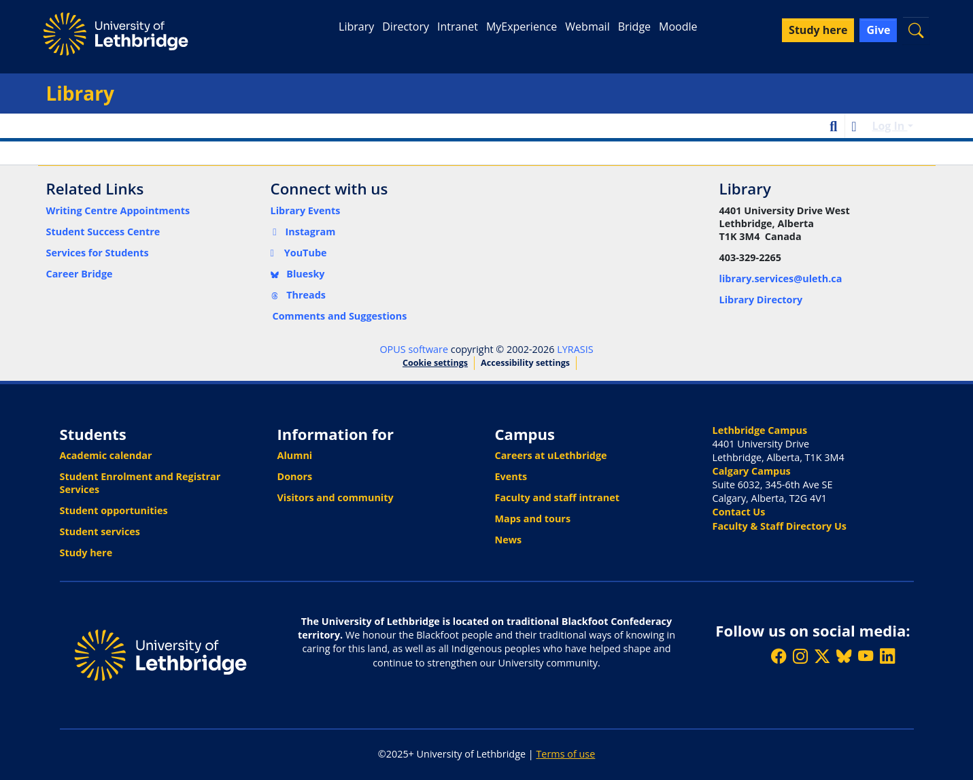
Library (356, 26)
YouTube (299, 252)
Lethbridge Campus (760, 430)
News (508, 539)
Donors (295, 476)
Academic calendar (106, 455)
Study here (86, 552)
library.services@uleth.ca (780, 278)
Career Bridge (79, 273)
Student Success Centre (103, 231)
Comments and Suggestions (340, 315)
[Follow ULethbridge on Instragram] (800, 656)
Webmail (587, 26)
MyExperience (521, 26)
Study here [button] (818, 29)
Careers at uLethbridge (551, 455)
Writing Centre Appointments (118, 210)
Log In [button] (889, 125)
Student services (100, 531)
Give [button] (878, 29)
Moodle (678, 26)
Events (511, 476)
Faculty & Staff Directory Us (780, 526)
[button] (915, 30)
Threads (298, 294)
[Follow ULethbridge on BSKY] (844, 656)
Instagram (303, 231)
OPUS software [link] (413, 349)
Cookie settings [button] (435, 363)
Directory (405, 26)
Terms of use (565, 753)
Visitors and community (335, 497)
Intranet (457, 26)
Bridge (634, 26)
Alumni (295, 455)
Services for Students (97, 252)
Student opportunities (114, 510)
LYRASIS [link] (575, 349)
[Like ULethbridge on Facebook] (778, 656)
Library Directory (761, 299)
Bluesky (298, 273)
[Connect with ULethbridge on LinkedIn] (887, 656)
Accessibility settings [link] (525, 363)
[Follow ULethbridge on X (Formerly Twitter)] (822, 656)
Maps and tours (533, 518)
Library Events (306, 210)
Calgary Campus (752, 470)
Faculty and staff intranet (557, 497)
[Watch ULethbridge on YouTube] (865, 656)
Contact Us (739, 511)
